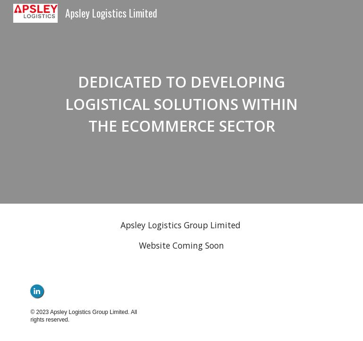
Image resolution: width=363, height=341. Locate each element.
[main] (181, 102)
